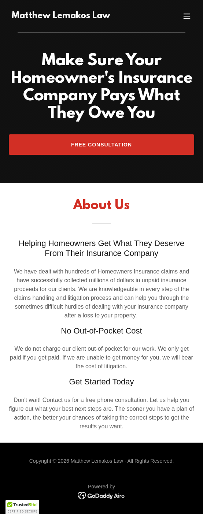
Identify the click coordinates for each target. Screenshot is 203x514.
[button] (187, 16)
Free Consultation (101, 145)
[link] (61, 16)
